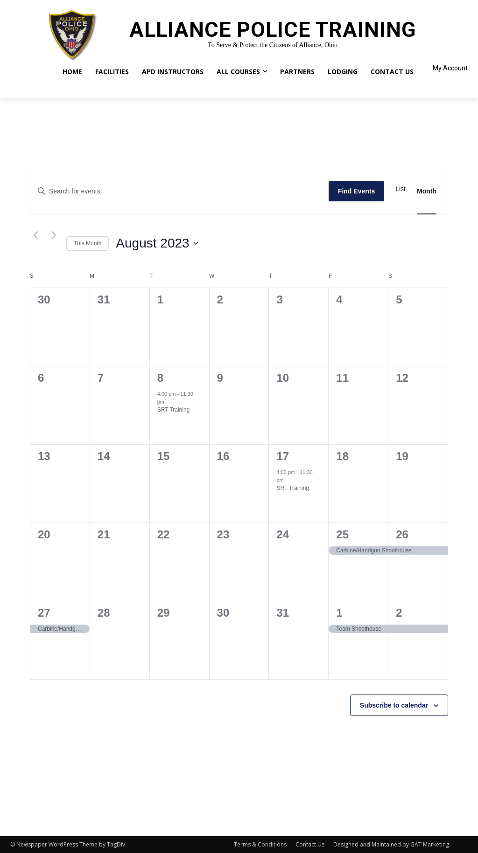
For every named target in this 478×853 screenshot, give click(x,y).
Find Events (356, 191)
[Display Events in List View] (400, 189)
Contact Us (309, 844)
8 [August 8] (160, 377)
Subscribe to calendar (394, 705)
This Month (87, 243)
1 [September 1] (339, 612)
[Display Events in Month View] (426, 191)
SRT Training (173, 409)
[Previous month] (35, 235)
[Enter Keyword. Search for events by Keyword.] (179, 191)
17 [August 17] (282, 456)
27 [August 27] (44, 612)
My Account (450, 68)
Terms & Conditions (260, 844)
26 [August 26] (402, 534)
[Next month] (53, 235)
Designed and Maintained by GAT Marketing (391, 844)
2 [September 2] (399, 612)
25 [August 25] (342, 534)
